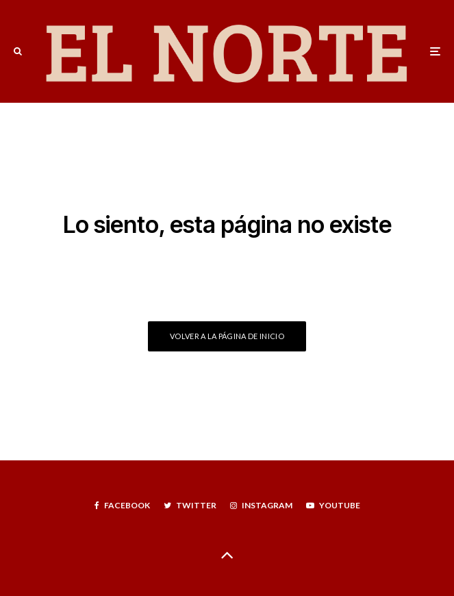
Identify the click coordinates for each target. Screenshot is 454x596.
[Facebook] (122, 506)
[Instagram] (261, 506)
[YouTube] (333, 506)
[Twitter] (190, 506)
